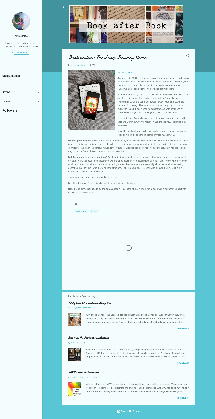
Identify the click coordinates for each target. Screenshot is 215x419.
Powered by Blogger (129, 411)
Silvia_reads (21, 36)
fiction (94, 211)
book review (81, 211)
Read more (183, 328)
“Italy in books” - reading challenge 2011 (89, 303)
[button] (187, 56)
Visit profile (21, 53)
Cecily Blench (127, 72)
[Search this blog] (21, 81)
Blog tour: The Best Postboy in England (88, 338)
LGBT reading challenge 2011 (83, 372)
